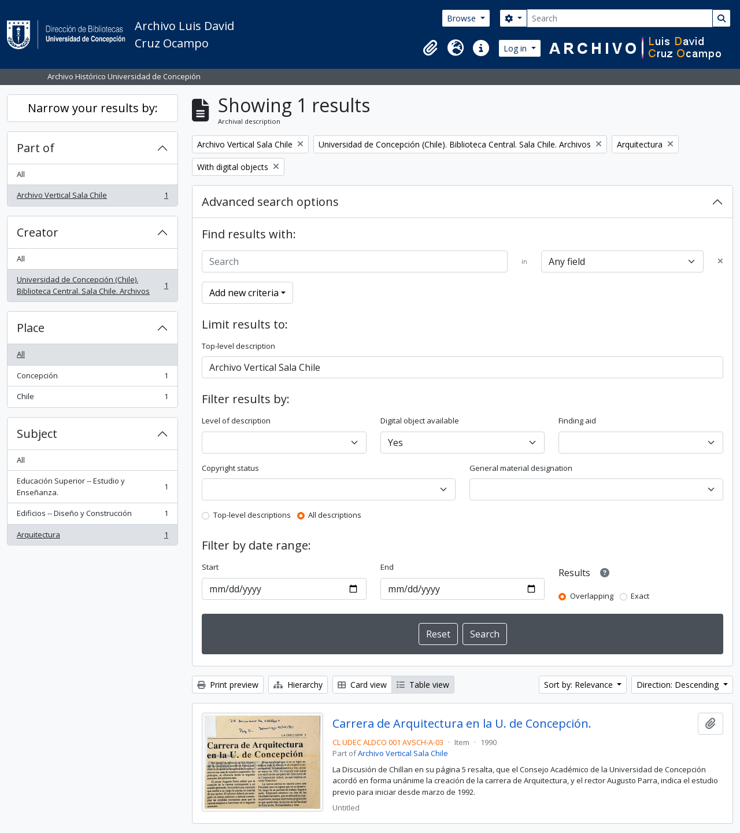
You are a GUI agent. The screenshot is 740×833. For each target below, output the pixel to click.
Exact (640, 596)
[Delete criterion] (720, 261)
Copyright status (230, 468)
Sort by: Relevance (579, 684)
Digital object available (419, 420)
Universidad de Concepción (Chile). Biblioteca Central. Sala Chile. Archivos (92, 285)
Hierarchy (298, 684)
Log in (516, 48)
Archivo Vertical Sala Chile (92, 197)
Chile (92, 399)
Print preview (227, 684)
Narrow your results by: (93, 108)
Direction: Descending (679, 684)
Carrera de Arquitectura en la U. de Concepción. (461, 724)
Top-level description (238, 346)
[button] (430, 48)
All (21, 174)
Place (31, 328)
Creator (37, 232)
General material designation (520, 468)
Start (210, 567)
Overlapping (591, 596)
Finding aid (577, 420)
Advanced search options (270, 201)
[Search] (620, 18)
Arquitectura (92, 537)
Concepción (92, 378)
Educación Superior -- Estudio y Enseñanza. (92, 486)
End (387, 567)
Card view (362, 684)
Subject (37, 433)
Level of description (236, 420)
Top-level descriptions (252, 515)
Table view (423, 684)
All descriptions (334, 515)
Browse (462, 18)
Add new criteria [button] (244, 292)
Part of (35, 148)
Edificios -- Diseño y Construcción (92, 516)
